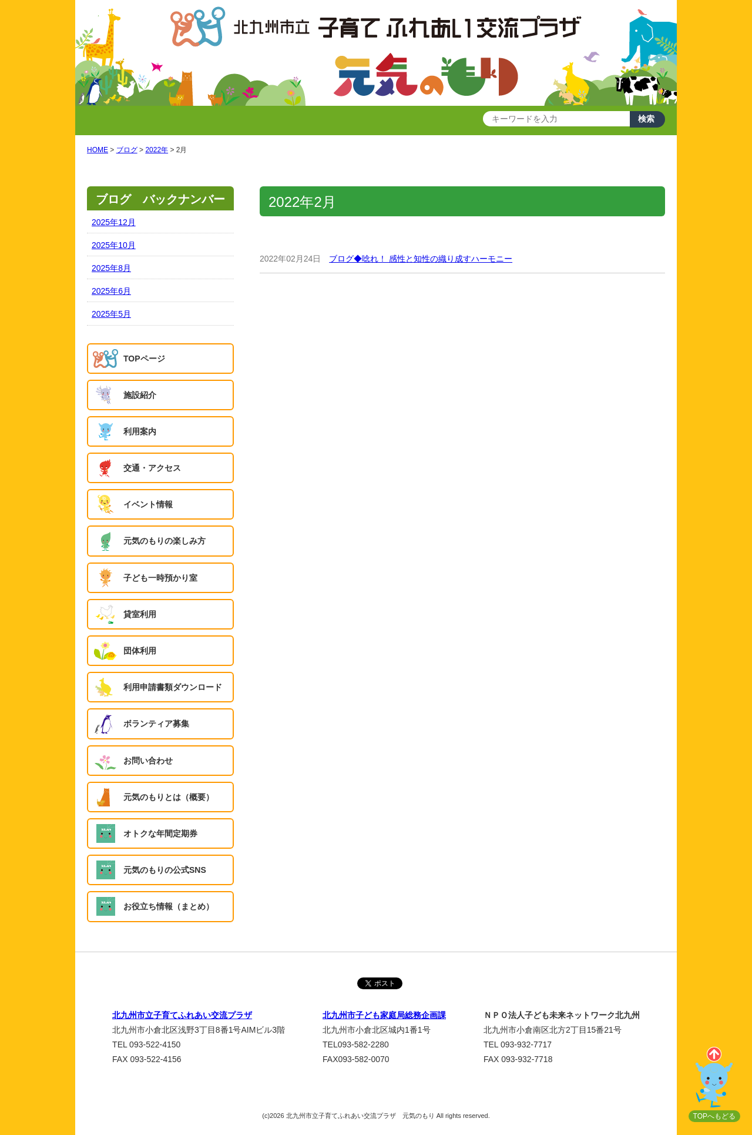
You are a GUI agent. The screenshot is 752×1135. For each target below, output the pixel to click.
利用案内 (139, 431)
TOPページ (144, 358)
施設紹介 (139, 395)
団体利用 (139, 650)
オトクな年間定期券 (160, 833)
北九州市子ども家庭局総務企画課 (384, 1015)
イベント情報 (148, 504)
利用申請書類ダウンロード (172, 687)
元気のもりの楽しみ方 (164, 540)
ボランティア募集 (156, 723)
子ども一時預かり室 (160, 577)
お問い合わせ (148, 760)
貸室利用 (139, 614)
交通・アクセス (152, 468)
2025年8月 (111, 268)
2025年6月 (111, 291)
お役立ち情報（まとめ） (168, 906)
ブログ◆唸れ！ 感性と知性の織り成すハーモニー (420, 258)
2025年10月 (114, 245)
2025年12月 (114, 222)
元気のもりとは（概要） (168, 797)
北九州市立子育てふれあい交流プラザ (182, 1015)
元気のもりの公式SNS (164, 870)
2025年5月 (111, 314)
